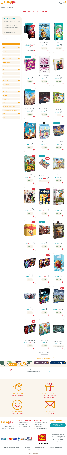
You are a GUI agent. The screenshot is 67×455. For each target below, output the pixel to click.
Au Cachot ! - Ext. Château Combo (44, 42)
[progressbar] (44, 354)
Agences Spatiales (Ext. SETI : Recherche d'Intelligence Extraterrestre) (30, 142)
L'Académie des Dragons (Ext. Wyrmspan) (30, 307)
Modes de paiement (24, 422)
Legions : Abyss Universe (59, 341)
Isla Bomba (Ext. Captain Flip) (59, 142)
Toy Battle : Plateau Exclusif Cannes (44, 175)
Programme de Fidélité (41, 422)
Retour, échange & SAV (25, 426)
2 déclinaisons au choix (44, 180)
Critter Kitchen (44, 340)
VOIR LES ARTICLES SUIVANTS (44, 358)
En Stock (44, 48)
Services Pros (38, 424)
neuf (59, 115)
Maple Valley (30, 175)
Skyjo (58, 42)
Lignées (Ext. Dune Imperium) (44, 108)
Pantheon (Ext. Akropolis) (30, 108)
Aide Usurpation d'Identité (33, 449)
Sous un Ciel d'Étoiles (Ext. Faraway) (44, 75)
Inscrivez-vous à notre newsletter (57, 425)
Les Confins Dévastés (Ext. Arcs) (44, 241)
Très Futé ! (44, 307)
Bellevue (44, 142)
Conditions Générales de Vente (11, 447)
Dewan (58, 175)
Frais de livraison (23, 424)
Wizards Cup (30, 208)
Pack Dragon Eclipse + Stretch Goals (30, 44)
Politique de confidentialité (55, 447)
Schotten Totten (59, 208)
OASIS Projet (30, 453)
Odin (59, 274)
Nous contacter (27, 447)
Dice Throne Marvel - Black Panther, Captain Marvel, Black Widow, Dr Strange (44, 274)
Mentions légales (39, 447)
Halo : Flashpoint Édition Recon (59, 307)
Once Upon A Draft (59, 241)
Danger (44, 208)
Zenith (58, 75)
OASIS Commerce (36, 453)
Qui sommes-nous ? (40, 426)
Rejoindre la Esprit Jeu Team (55, 371)
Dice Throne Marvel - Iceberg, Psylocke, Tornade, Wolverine (30, 274)
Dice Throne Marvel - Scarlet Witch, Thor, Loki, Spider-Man (30, 340)
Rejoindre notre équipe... (41, 428)
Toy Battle (58, 109)
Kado (30, 241)
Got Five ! (30, 75)
